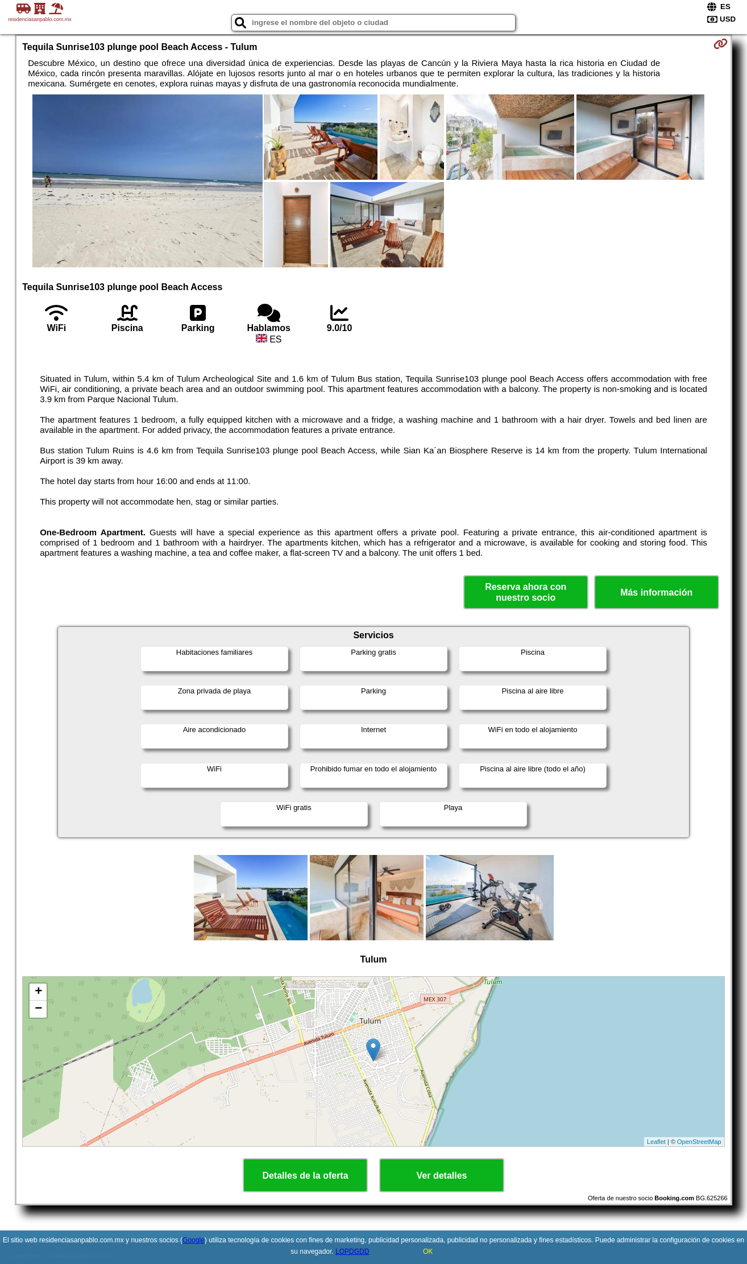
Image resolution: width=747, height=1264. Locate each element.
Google (193, 1240)
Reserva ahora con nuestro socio (525, 592)
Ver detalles (442, 1175)
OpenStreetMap (699, 1141)
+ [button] (38, 992)
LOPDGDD (352, 1251)
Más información (656, 592)
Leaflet (656, 1141)
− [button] (38, 1009)
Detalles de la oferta (305, 1175)
